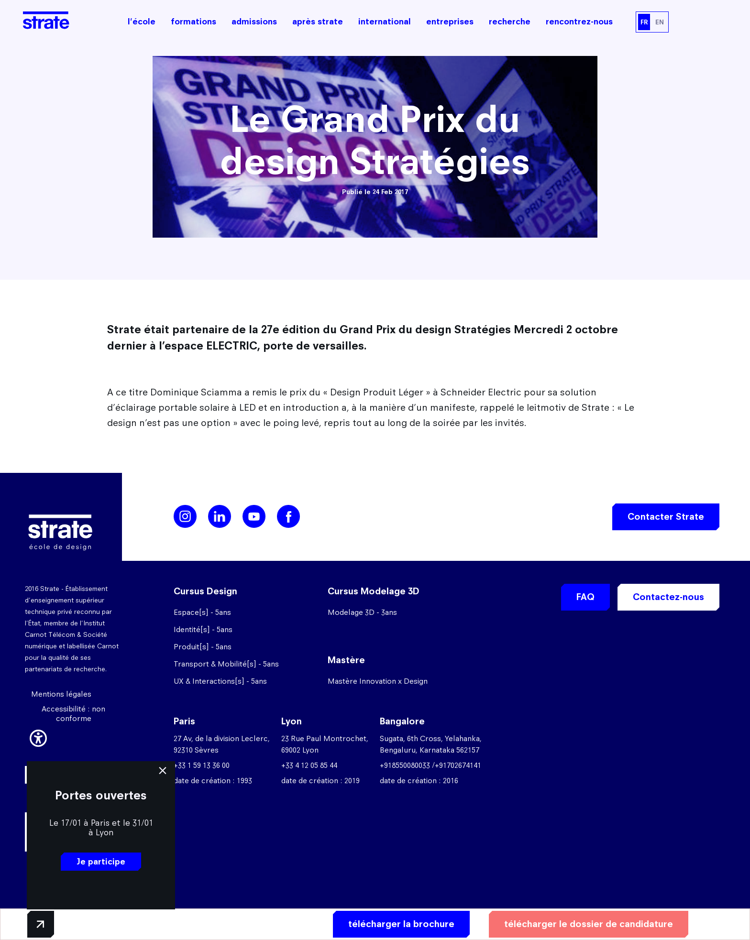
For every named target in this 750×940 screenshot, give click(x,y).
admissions (254, 21)
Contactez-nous (668, 596)
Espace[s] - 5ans (202, 612)
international (384, 21)
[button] (38, 737)
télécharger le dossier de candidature (588, 923)
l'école (141, 21)
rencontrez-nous (579, 21)
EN (659, 22)
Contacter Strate (666, 516)
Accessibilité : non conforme (73, 713)
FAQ (585, 596)
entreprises (450, 21)
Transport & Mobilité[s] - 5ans (226, 663)
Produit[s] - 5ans (203, 646)
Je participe (101, 861)
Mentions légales (61, 694)
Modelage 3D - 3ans (362, 612)
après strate (317, 21)
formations (193, 21)
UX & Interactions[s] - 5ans (220, 681)
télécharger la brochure (401, 923)
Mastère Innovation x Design (378, 681)
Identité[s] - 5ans (203, 629)
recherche (509, 21)
